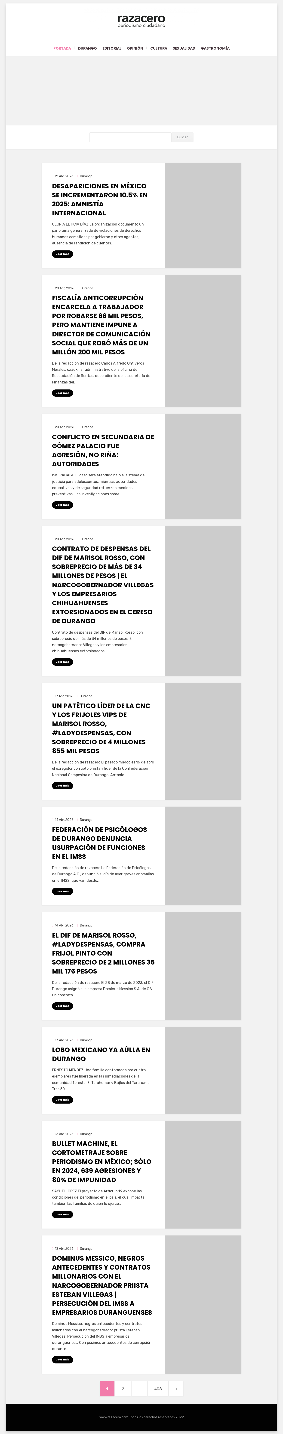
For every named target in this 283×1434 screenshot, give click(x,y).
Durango (83, 48)
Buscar (182, 137)
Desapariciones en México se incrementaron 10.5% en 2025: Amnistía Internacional (100, 199)
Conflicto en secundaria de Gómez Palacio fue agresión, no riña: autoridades (103, 450)
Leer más (62, 253)
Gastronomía (220, 48)
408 (161, 1388)
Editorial (110, 48)
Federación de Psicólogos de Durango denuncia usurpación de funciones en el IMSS (99, 843)
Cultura (159, 48)
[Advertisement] (141, 91)
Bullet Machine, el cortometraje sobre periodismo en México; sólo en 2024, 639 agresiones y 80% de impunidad (101, 1161)
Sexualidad (186, 48)
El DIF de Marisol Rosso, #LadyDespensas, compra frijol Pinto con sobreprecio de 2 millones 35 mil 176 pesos (103, 953)
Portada (58, 48)
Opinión (135, 48)
